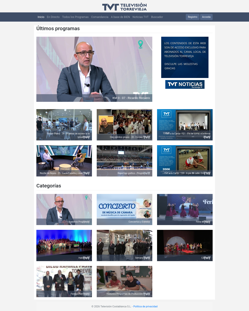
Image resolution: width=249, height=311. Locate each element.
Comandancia (99, 17)
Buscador (157, 17)
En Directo (53, 17)
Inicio (41, 17)
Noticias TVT (141, 17)
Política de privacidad (145, 306)
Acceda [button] (206, 16)
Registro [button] (192, 16)
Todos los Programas (75, 17)
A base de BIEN (120, 17)
